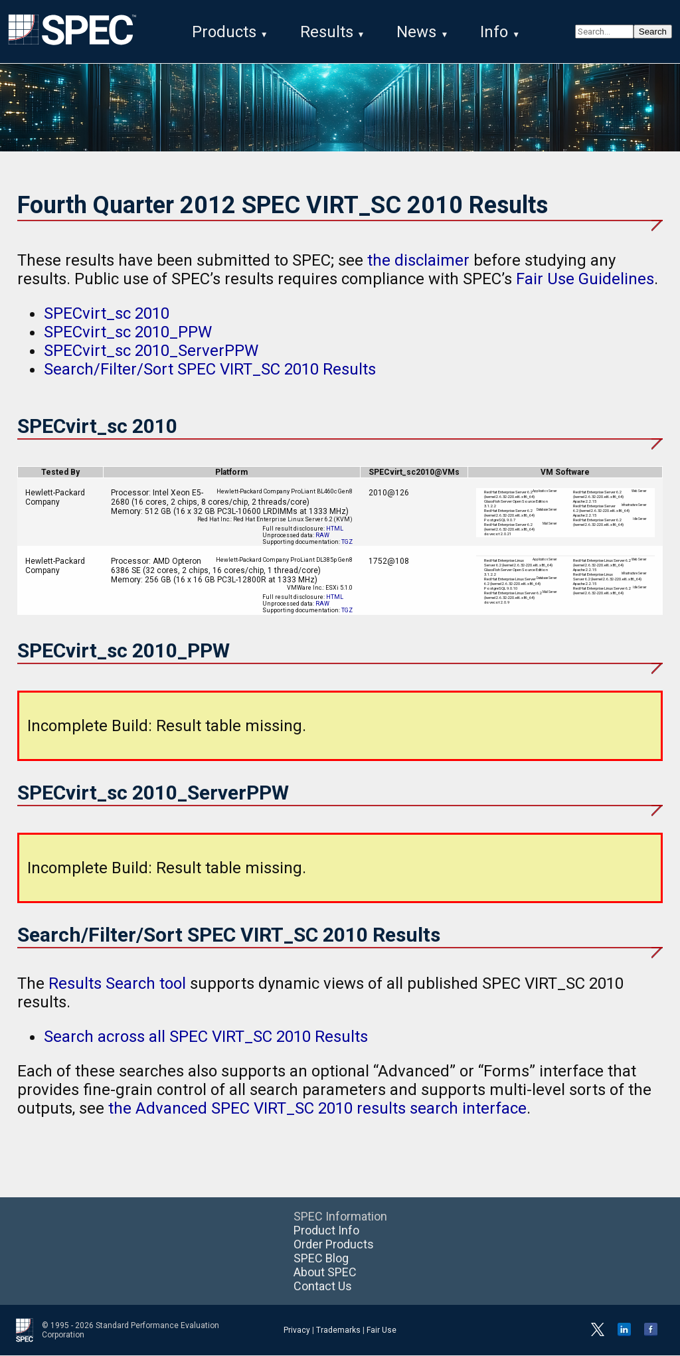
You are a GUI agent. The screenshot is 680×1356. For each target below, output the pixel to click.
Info (494, 32)
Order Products (334, 1245)
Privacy (297, 1330)
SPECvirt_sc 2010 (106, 314)
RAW (322, 536)
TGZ (347, 542)
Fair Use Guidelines (585, 279)
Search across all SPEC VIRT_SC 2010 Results (206, 1037)
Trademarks (338, 1330)
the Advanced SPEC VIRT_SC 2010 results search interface (317, 1109)
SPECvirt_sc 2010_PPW (128, 332)
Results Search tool (117, 984)
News (416, 32)
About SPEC (325, 1273)
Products (224, 32)
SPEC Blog (321, 1259)
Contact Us (323, 1287)
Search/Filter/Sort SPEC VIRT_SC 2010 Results (210, 370)
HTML (334, 529)
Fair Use (381, 1330)
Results (326, 32)
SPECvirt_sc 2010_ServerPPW (151, 351)
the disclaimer (418, 261)
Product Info (326, 1231)
